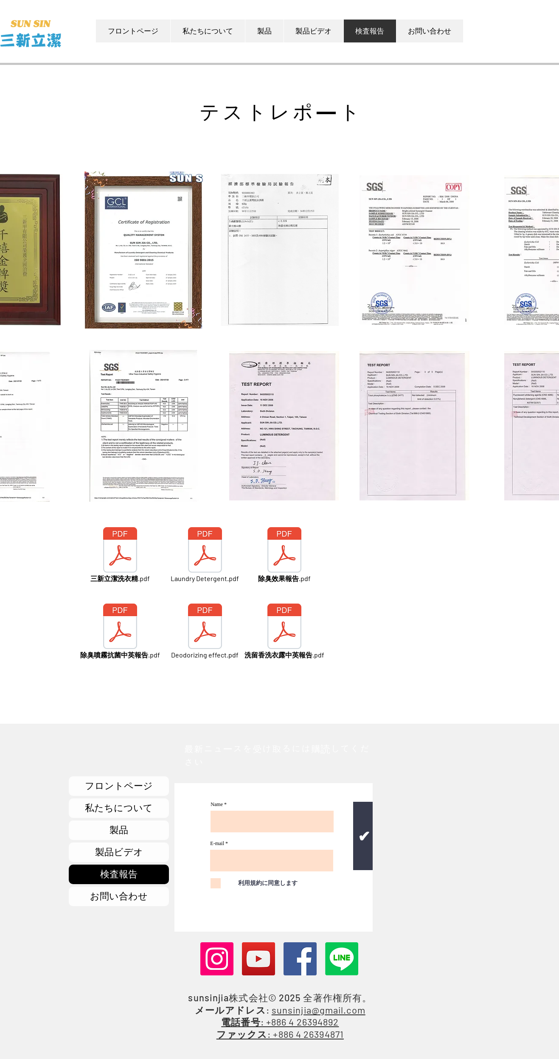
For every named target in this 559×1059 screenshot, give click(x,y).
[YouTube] (258, 958)
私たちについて (119, 808)
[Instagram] (216, 958)
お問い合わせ (119, 896)
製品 (119, 830)
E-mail (217, 843)
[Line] (341, 958)
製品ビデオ (119, 852)
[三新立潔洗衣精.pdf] (120, 555)
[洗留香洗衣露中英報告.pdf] (284, 632)
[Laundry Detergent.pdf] (205, 555)
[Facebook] (300, 958)
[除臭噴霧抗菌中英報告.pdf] (120, 632)
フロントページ (119, 786)
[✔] (363, 836)
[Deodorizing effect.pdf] (205, 632)
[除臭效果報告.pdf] (284, 555)
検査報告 (119, 874)
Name (217, 804)
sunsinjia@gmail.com (318, 1009)
